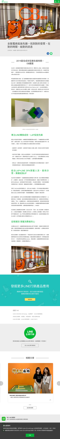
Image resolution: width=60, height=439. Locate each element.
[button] (28, 404)
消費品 (23, 316)
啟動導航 (30, 299)
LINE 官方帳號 (17, 319)
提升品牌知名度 (36, 316)
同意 (30, 435)
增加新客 (28, 316)
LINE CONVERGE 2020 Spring (20, 314)
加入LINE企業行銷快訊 (30, 345)
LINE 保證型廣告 (38, 314)
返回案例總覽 (30, 407)
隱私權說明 (50, 430)
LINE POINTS (34, 319)
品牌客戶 (31, 314)
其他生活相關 (17, 316)
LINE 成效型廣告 (26, 319)
